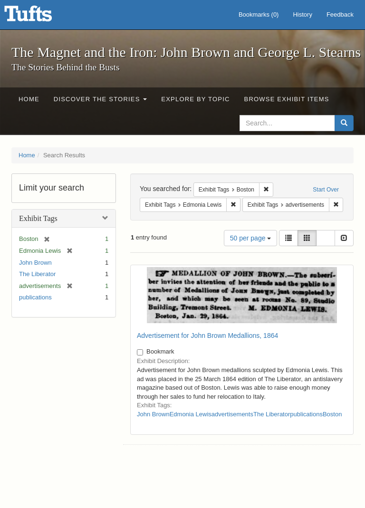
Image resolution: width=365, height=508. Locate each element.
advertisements (232, 414)
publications (35, 297)
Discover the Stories (100, 99)
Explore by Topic (195, 99)
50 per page (250, 238)
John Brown (35, 262)
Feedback (340, 14)
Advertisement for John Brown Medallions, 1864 (207, 335)
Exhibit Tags (38, 218)
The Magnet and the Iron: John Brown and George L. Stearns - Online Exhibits (40, 17)
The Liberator (37, 274)
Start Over (326, 189)
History (302, 14)
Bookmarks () (259, 14)
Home (29, 99)
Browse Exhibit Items (286, 99)
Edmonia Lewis (190, 414)
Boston (332, 414)
